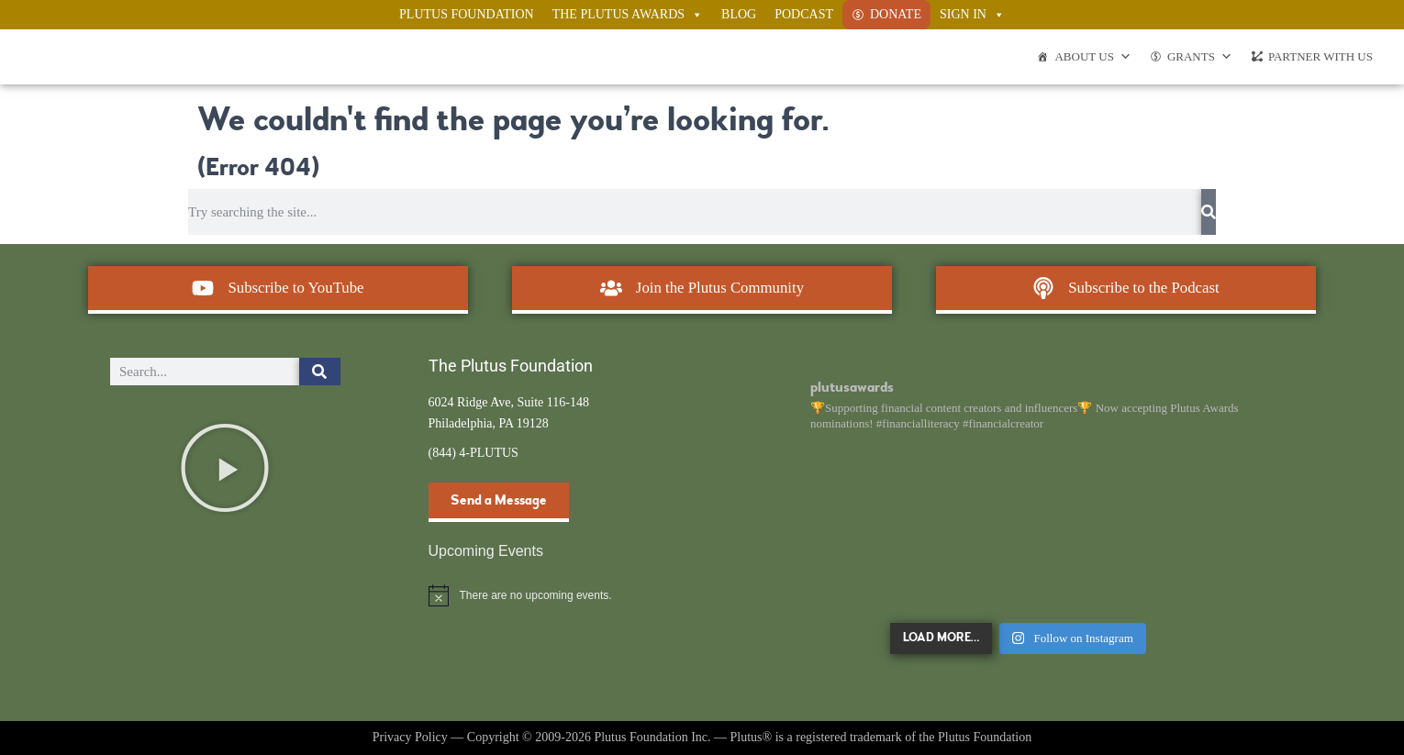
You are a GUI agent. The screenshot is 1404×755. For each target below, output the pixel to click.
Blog (738, 14)
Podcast (803, 14)
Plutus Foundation (466, 14)
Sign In (972, 14)
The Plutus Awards (627, 14)
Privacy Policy (410, 737)
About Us (1092, 56)
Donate (895, 14)
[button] (225, 468)
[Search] (1208, 212)
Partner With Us (1320, 56)
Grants (1199, 56)
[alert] (544, 595)
